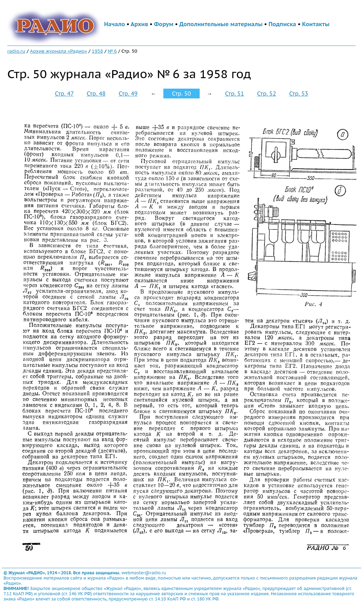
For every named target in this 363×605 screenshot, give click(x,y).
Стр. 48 (96, 93)
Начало (114, 24)
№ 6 (112, 51)
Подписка (282, 24)
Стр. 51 (234, 93)
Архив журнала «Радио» (58, 51)
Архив (139, 24)
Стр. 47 (64, 93)
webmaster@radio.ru (143, 572)
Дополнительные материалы (221, 24)
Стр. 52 (266, 93)
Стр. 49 (128, 93)
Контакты (315, 24)
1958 (97, 51)
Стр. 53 (298, 93)
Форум (163, 24)
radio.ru (16, 51)
